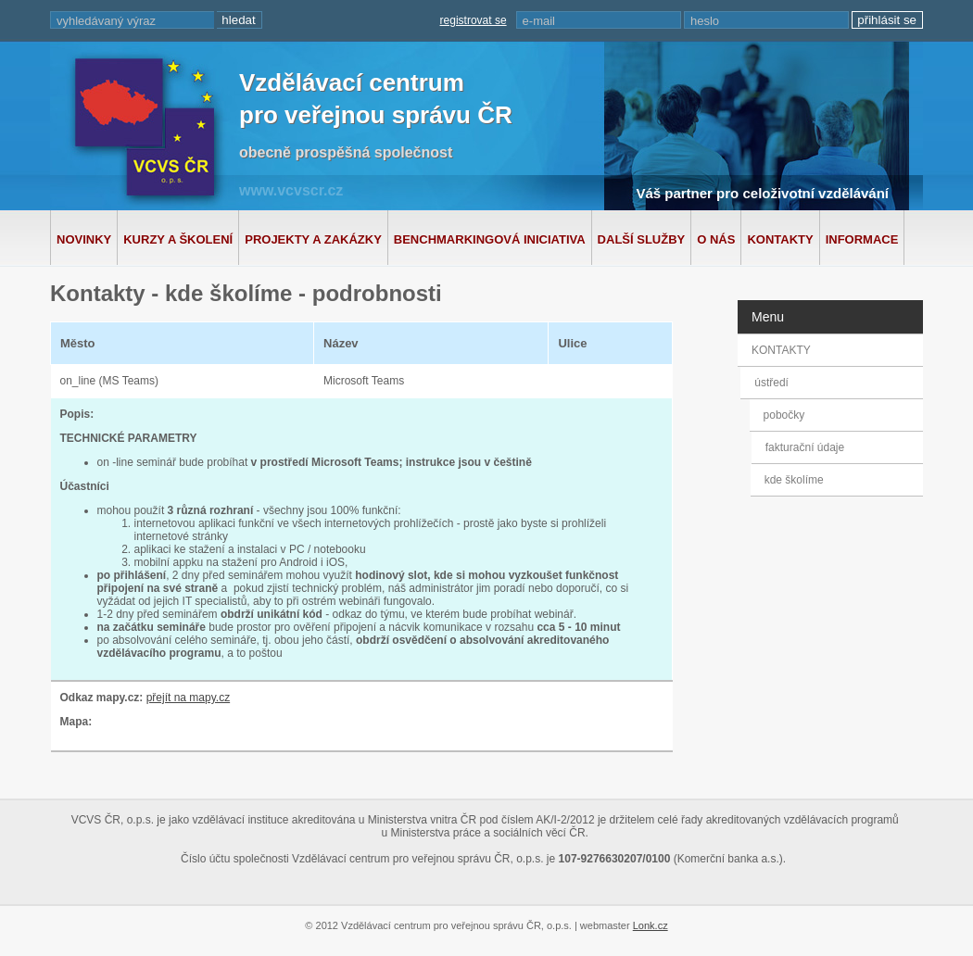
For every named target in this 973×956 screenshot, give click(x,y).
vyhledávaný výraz (106, 21)
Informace (862, 239)
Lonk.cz (650, 925)
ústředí (774, 382)
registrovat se (473, 20)
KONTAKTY (781, 350)
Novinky (84, 239)
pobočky (786, 415)
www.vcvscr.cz (291, 190)
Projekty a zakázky (313, 239)
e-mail (539, 21)
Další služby (642, 239)
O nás (716, 239)
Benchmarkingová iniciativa (490, 239)
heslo (704, 21)
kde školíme (792, 479)
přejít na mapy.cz (188, 697)
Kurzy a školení (178, 239)
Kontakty (780, 239)
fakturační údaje (803, 447)
